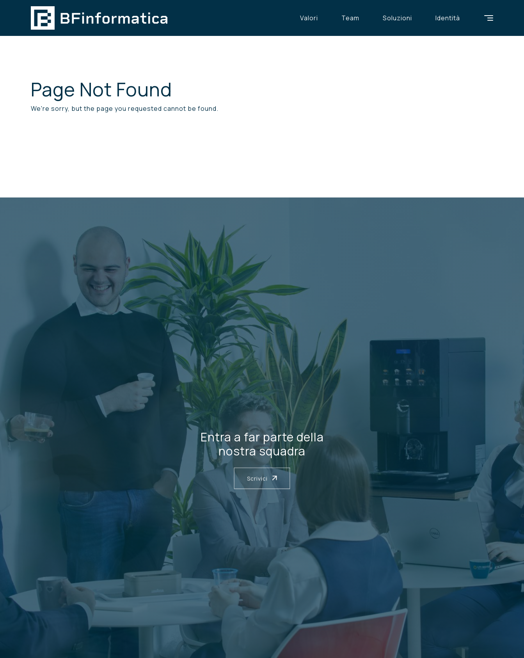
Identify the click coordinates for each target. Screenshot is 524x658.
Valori (309, 18)
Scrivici (262, 478)
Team (350, 18)
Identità (447, 18)
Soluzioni (397, 18)
